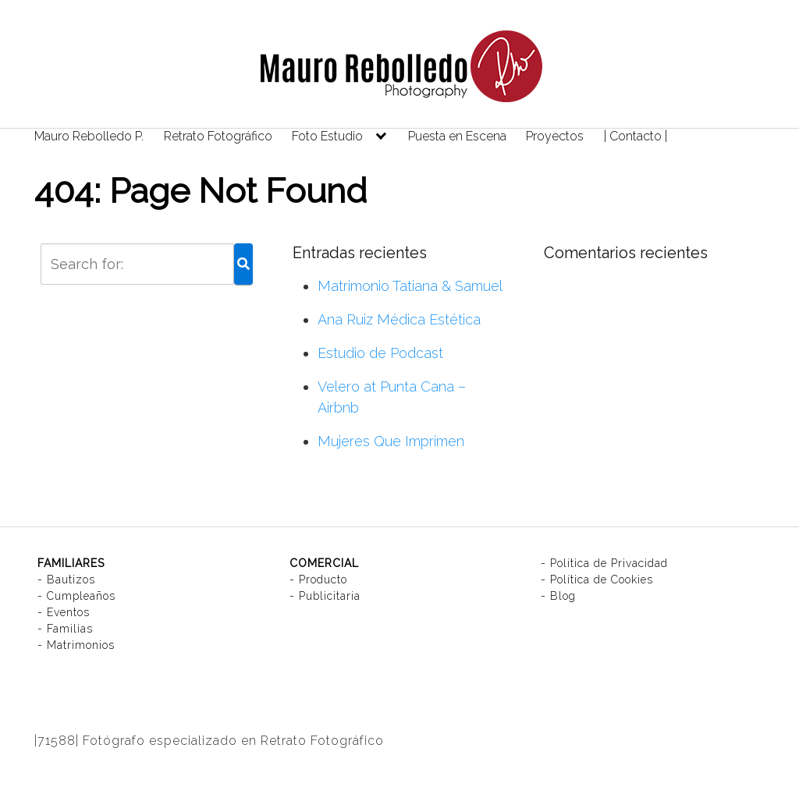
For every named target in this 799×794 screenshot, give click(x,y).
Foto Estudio (327, 136)
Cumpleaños (81, 596)
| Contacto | (635, 136)
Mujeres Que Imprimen (391, 441)
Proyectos (555, 136)
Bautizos (71, 579)
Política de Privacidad (609, 563)
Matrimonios (81, 645)
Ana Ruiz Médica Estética (399, 319)
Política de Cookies (601, 579)
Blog (563, 596)
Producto (323, 579)
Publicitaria (329, 596)
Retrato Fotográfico (218, 136)
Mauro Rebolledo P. (89, 136)
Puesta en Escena (457, 136)
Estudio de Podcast (380, 353)
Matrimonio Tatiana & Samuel (410, 286)
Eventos (68, 612)
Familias (70, 628)
